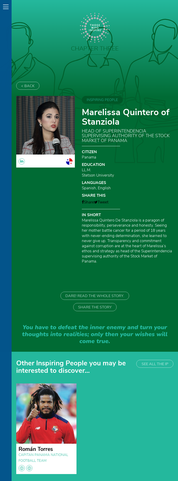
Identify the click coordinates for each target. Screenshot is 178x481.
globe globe (25, 468)
